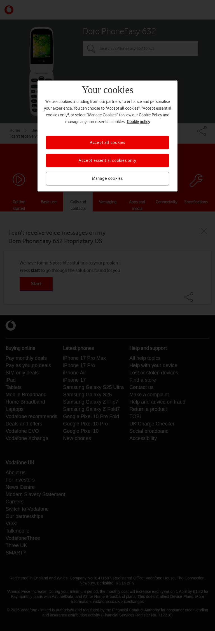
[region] (107, 136)
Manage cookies (107, 178)
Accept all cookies (107, 142)
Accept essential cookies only (107, 160)
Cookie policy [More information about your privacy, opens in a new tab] (138, 121)
